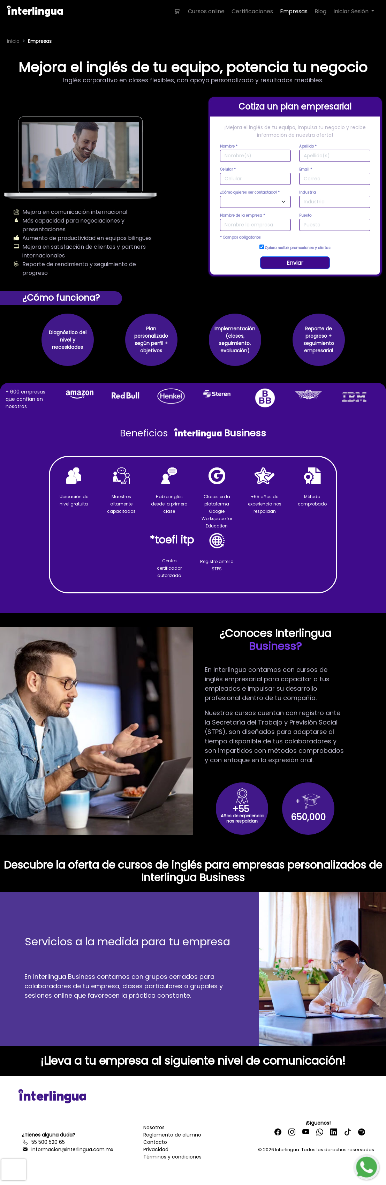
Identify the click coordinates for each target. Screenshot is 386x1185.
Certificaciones (252, 11)
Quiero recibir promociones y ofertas (295, 247)
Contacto (155, 1142)
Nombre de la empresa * (242, 215)
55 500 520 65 (43, 1142)
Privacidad (155, 1149)
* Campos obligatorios (240, 237)
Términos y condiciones (172, 1156)
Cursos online (206, 11)
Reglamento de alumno (172, 1134)
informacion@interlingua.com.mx (67, 1149)
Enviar (295, 263)
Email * (305, 169)
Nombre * (228, 146)
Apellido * (308, 146)
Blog (320, 11)
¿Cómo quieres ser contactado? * (250, 192)
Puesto (305, 215)
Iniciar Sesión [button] (351, 11)
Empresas (294, 11)
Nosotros (154, 1127)
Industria (307, 192)
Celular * (228, 169)
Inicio (13, 41)
